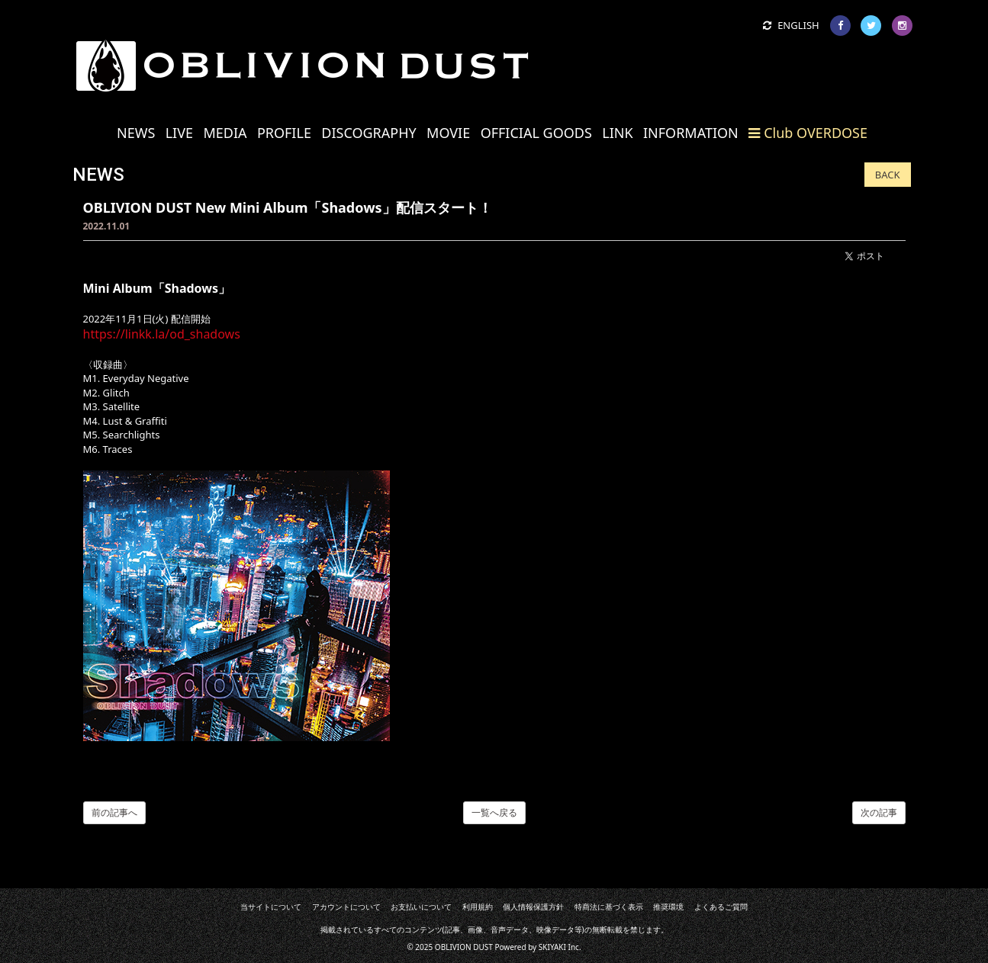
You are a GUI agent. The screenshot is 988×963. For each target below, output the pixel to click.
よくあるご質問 (720, 906)
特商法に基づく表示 (608, 906)
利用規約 (477, 906)
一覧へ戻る (494, 812)
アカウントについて (346, 906)
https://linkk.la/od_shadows (161, 334)
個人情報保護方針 (533, 906)
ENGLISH (791, 25)
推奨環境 (668, 906)
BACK (887, 174)
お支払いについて (421, 906)
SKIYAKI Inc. (560, 947)
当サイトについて (271, 906)
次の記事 (879, 812)
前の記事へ (114, 812)
